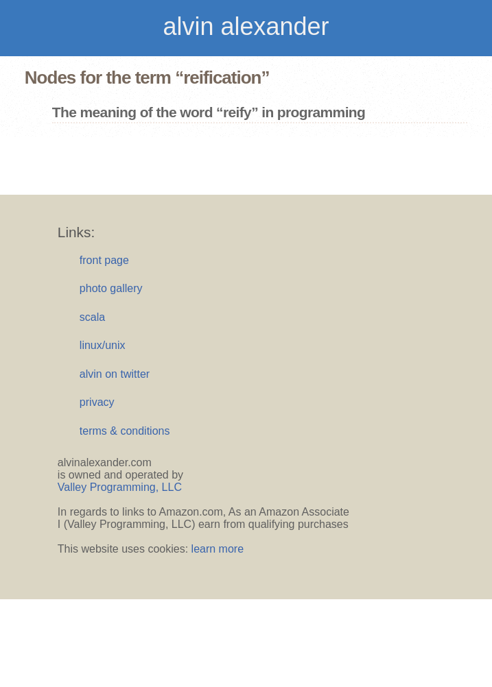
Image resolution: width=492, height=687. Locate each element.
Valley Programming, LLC (120, 487)
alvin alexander (246, 26)
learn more (217, 549)
